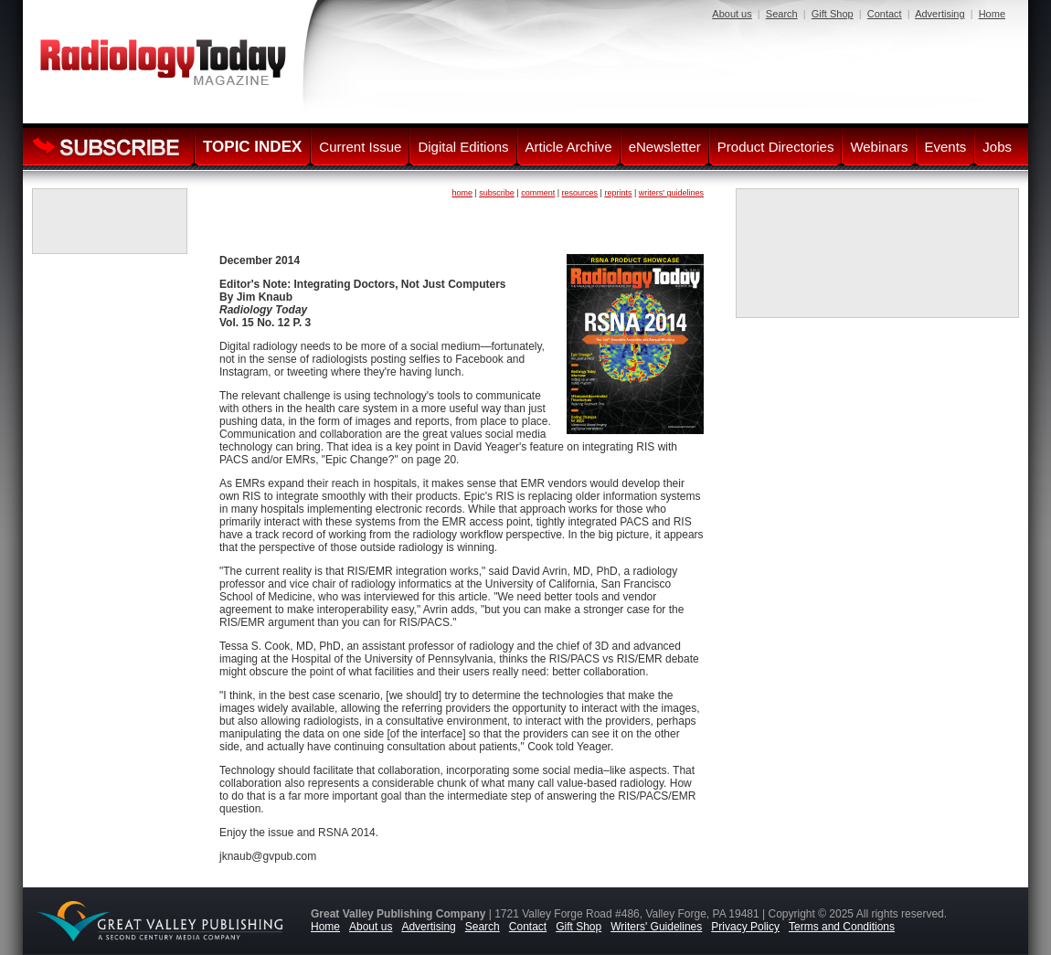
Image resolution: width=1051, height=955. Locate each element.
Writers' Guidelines (656, 926)
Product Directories (775, 146)
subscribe (497, 192)
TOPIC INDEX (252, 146)
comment (538, 192)
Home (992, 13)
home (461, 192)
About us (731, 13)
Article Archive (569, 146)
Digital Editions (463, 146)
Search (782, 13)
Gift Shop (833, 13)
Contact (884, 13)
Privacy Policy (745, 926)
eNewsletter (665, 146)
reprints (618, 192)
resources (580, 192)
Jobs (997, 146)
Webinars (879, 146)
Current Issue (360, 146)
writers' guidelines (671, 192)
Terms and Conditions (842, 926)
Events (945, 146)
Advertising (939, 13)
